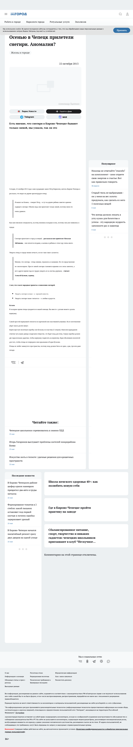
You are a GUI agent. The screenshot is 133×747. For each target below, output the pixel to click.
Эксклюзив (80, 22)
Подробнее (20, 713)
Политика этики (36, 673)
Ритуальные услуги (60, 22)
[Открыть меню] (6, 14)
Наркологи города (35, 22)
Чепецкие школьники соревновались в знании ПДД (45, 432)
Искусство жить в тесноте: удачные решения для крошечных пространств (45, 461)
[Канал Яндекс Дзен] (64, 111)
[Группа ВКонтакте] (80, 661)
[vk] (13, 362)
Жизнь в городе (20, 52)
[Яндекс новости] (27, 111)
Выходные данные (12, 686)
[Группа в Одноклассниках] (87, 661)
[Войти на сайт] (127, 14)
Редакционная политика (39, 676)
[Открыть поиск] (120, 14)
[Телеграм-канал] (27, 117)
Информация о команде (14, 676)
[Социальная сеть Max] (64, 117)
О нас (7, 673)
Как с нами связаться (63, 676)
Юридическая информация (66, 673)
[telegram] (23, 362)
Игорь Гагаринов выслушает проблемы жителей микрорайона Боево (45, 445)
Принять (122, 30)
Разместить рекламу (63, 680)
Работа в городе (13, 22)
